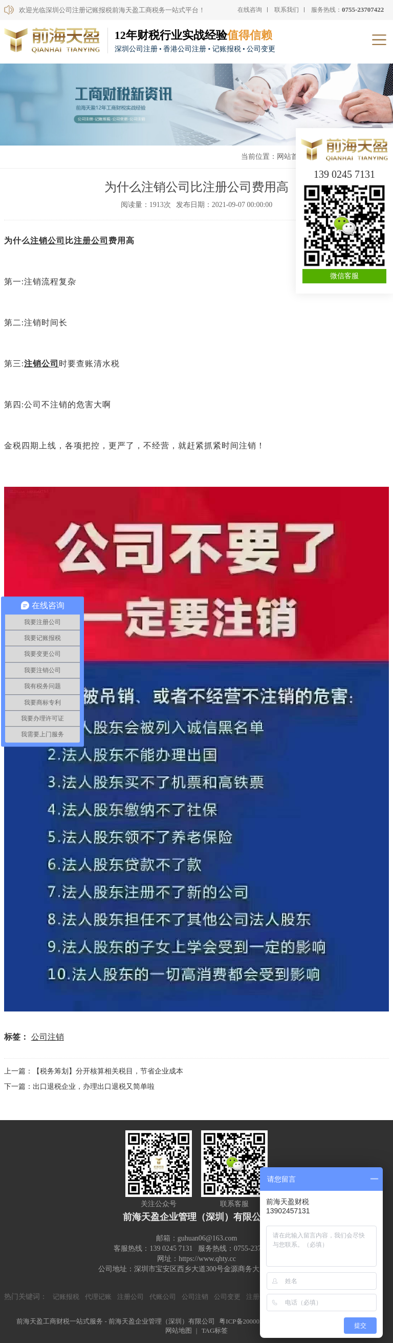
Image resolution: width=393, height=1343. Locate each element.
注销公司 (47, 240)
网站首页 (291, 156)
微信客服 (344, 276)
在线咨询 (249, 9)
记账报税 (66, 1296)
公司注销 (47, 1036)
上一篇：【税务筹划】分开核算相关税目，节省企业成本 (93, 1071)
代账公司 (162, 1296)
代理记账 (98, 1296)
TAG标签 (215, 1330)
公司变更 (227, 1296)
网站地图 (178, 1330)
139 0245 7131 (344, 174)
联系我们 (286, 9)
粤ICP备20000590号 (247, 1321)
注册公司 (91, 240)
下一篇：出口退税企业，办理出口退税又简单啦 (79, 1086)
